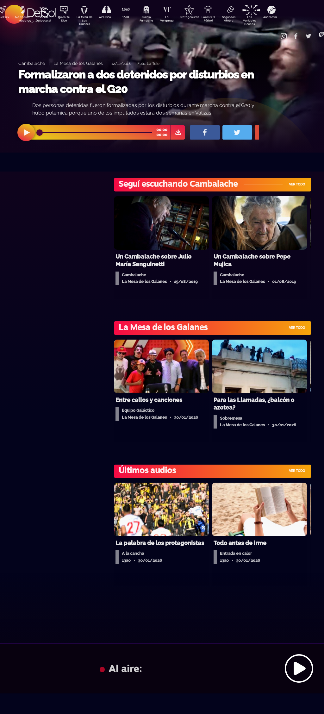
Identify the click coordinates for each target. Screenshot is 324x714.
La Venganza (177, 20)
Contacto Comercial (275, 32)
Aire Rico (110, 18)
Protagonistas (199, 18)
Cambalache (31, 63)
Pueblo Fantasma (154, 20)
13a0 (132, 18)
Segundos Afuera (243, 20)
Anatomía (288, 18)
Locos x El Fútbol (221, 20)
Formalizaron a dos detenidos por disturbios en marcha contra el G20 (135, 82)
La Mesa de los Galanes (78, 63)
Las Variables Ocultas (265, 20)
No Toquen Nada (21, 20)
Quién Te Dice (66, 20)
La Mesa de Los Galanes (88, 20)
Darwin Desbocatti (44, 20)
